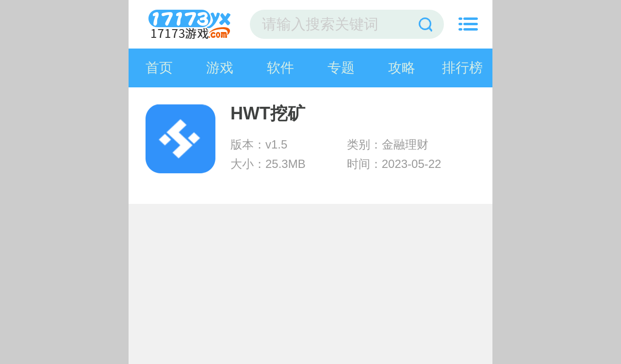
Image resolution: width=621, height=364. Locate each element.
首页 (159, 67)
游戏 (219, 67)
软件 (280, 67)
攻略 (401, 67)
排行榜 (462, 67)
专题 (341, 67)
